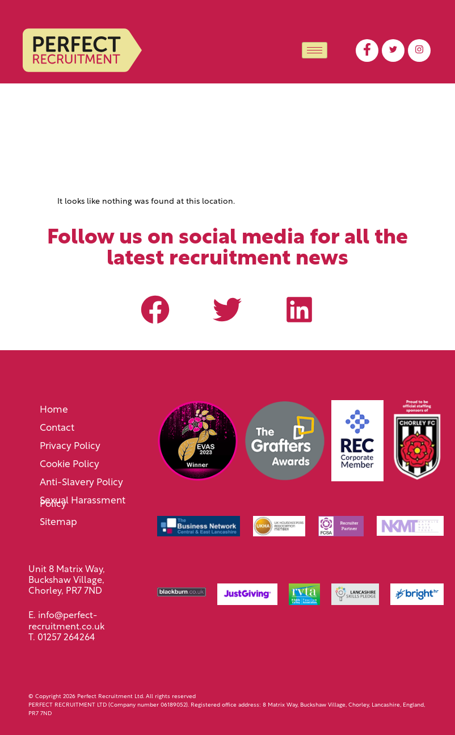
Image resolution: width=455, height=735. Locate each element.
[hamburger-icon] (314, 50)
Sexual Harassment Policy (82, 502)
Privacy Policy (70, 446)
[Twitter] (393, 50)
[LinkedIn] (419, 50)
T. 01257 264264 (61, 637)
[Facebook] (367, 50)
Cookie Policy (69, 464)
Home (54, 410)
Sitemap (58, 522)
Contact (57, 428)
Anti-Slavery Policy (81, 483)
